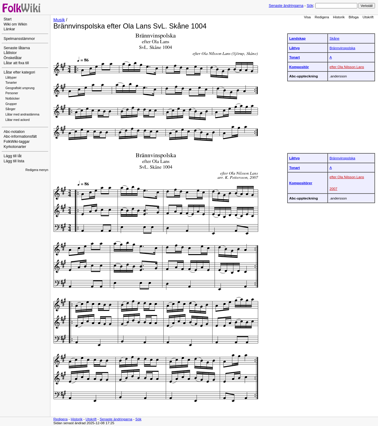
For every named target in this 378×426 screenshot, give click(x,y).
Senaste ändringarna (286, 6)
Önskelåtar (13, 58)
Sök (310, 6)
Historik (339, 17)
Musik (59, 19)
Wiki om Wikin (15, 24)
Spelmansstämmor (19, 39)
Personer (11, 93)
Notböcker (12, 98)
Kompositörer (300, 183)
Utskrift (368, 17)
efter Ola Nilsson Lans (346, 67)
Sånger (10, 109)
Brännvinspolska (342, 48)
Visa (307, 17)
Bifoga (354, 17)
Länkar (9, 29)
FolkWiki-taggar (17, 142)
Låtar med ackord (17, 120)
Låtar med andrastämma (22, 114)
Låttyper (11, 77)
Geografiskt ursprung (19, 88)
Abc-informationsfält (20, 136)
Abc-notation (14, 132)
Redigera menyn (36, 170)
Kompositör (299, 67)
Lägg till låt (13, 156)
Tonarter (11, 82)
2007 (333, 188)
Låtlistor (10, 53)
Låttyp (294, 48)
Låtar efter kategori (19, 72)
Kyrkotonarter (15, 147)
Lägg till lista (14, 161)
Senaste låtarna (17, 48)
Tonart (294, 57)
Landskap (297, 38)
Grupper (11, 104)
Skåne (334, 38)
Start (7, 19)
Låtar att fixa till (16, 63)
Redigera (322, 17)
